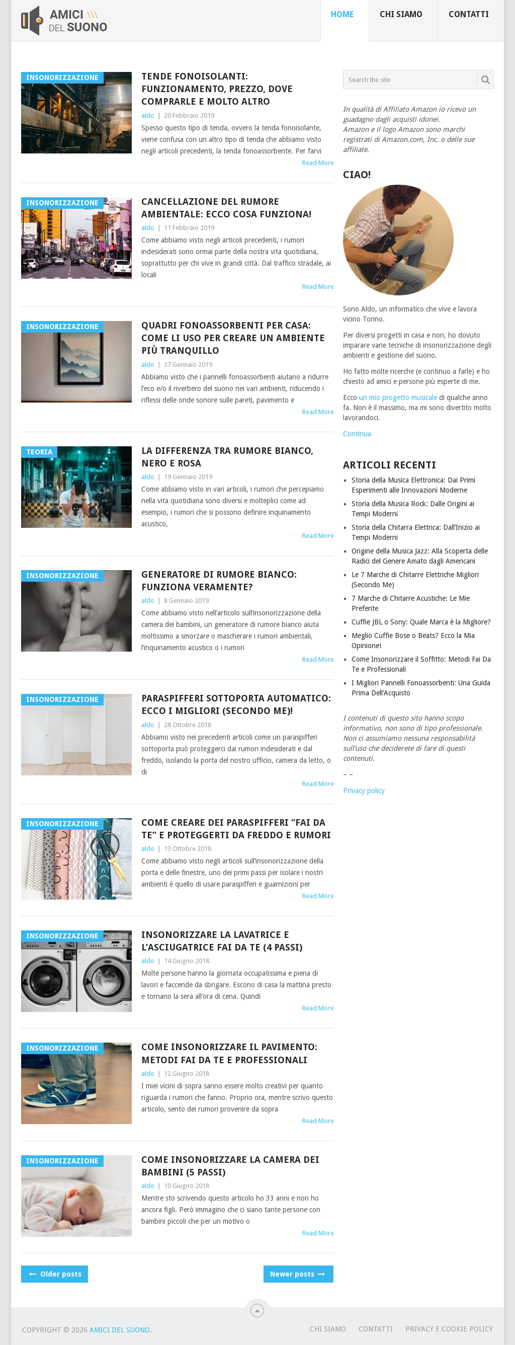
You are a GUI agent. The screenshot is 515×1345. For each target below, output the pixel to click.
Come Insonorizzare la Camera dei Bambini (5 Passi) (230, 1165)
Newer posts (296, 1274)
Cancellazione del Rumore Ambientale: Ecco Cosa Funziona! (226, 207)
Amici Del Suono (120, 1330)
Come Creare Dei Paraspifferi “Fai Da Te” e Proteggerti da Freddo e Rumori (236, 828)
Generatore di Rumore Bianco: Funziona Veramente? (219, 580)
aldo (147, 115)
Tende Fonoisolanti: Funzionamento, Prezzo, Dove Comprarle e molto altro (217, 89)
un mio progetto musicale (398, 397)
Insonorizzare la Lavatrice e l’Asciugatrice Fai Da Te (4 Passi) (221, 941)
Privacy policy (364, 790)
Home (342, 14)
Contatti (469, 14)
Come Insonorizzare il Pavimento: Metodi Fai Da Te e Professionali (229, 1053)
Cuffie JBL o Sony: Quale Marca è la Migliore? (421, 622)
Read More (318, 163)
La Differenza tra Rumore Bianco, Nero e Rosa (227, 456)
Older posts (54, 1274)
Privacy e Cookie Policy (449, 1329)
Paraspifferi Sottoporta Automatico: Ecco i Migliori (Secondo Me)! (236, 704)
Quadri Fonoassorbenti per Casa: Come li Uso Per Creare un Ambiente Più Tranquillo (233, 338)
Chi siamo (401, 14)
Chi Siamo (328, 1329)
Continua (357, 434)
